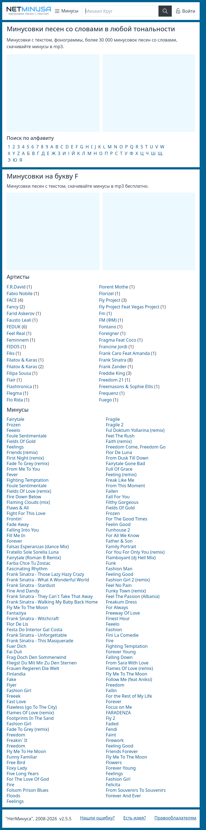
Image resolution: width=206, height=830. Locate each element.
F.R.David (16, 287)
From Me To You (23, 469)
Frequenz (108, 393)
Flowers (114, 762)
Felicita (113, 784)
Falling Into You (23, 530)
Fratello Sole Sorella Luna (33, 552)
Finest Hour (118, 618)
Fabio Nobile (20, 293)
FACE (12, 300)
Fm (102, 313)
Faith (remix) (119, 441)
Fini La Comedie (122, 635)
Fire (10, 784)
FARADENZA (118, 712)
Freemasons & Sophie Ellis (126, 386)
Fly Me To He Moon (26, 751)
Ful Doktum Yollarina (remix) (135, 430)
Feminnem (18, 340)
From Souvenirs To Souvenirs (136, 790)
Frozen (14, 424)
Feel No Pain (118, 585)
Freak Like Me (120, 480)
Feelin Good (118, 524)
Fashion (114, 629)
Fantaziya (16, 613)
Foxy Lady (17, 768)
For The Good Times (126, 519)
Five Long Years (23, 773)
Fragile (113, 419)
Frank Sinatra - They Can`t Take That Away (50, 596)
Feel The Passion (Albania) (132, 596)
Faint (111, 735)
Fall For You (118, 496)
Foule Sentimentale (27, 436)
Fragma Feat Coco (117, 340)
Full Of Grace (119, 469)
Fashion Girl (19, 690)
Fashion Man (119, 568)
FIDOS (13, 347)
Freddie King (112, 373)
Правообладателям (175, 818)
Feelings (15, 447)
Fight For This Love (26, 513)
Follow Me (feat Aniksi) (129, 679)
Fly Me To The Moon (27, 607)
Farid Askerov (21, 313)
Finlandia (16, 674)
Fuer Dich (16, 646)
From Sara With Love (127, 663)
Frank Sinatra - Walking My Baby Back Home (52, 602)
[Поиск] (120, 11)
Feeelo (13, 430)
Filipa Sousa (19, 373)
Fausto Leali (19, 320)
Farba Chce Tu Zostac (29, 563)
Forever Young (121, 651)
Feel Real (16, 333)
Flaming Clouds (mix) (28, 502)
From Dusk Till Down (127, 458)
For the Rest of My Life (129, 696)
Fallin (111, 690)
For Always (117, 607)
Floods (13, 795)
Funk (111, 563)
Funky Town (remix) (126, 591)
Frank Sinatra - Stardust (31, 585)
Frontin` (15, 519)
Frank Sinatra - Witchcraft (33, 618)
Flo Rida (15, 400)
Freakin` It (17, 740)
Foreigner (109, 333)
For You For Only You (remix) (135, 552)
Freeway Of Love (123, 613)
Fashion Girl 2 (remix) (128, 579)
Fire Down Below (24, 496)
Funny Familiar (22, 757)
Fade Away (18, 524)
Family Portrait (121, 546)
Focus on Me (119, 707)
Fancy (13, 307)
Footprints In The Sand (30, 718)
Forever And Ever (123, 795)
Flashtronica (19, 386)
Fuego (105, 400)
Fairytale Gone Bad (125, 463)
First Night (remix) (25, 458)
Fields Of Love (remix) (29, 491)
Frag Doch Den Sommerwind (36, 657)
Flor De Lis (17, 624)
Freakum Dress (121, 602)
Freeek (13, 696)
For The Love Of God (28, 779)
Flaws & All (18, 508)
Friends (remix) (22, 452)
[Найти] (165, 11)
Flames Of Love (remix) (30, 712)
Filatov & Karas (22, 360)
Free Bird (16, 762)
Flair (11, 380)
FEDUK (13, 327)
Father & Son (119, 541)
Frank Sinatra (112, 360)
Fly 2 (110, 718)
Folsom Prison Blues (28, 790)
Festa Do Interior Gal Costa (34, 629)
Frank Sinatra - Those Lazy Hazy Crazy (45, 574)
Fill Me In (16, 535)
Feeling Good (119, 574)
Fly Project (109, 300)
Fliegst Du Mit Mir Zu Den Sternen (42, 663)
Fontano (107, 327)
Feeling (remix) (121, 474)
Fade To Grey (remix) (28, 463)
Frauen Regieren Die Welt (33, 668)
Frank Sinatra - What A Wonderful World (48, 579)
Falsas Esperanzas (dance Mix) (38, 546)
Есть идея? (134, 818)
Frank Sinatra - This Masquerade (40, 640)
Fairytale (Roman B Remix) (34, 557)
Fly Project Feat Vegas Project (129, 307)
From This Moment (125, 485)
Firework (115, 740)
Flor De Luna (119, 452)
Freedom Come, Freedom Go (135, 447)
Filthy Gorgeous (122, 502)
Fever (12, 474)
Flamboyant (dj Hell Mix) (131, 557)
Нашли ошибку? (97, 818)
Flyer (12, 685)
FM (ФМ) (108, 320)
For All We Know (122, 535)
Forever (14, 541)
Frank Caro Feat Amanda (124, 353)
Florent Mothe (113, 287)
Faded (112, 723)
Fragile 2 (114, 424)
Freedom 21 (111, 380)
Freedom (16, 735)
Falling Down (119, 657)
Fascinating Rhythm (27, 568)
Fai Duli (14, 651)
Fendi (111, 729)
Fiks (11, 353)
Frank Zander (112, 367)
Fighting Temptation (28, 480)
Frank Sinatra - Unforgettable (37, 635)
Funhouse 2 (118, 530)
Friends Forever (122, 751)
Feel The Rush (120, 436)
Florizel (106, 293)
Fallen (112, 491)
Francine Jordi (113, 347)
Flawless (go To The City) (32, 707)
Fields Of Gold (21, 441)
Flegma (14, 393)
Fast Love (16, 701)
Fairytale (15, 419)
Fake (11, 679)
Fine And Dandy (23, 591)
